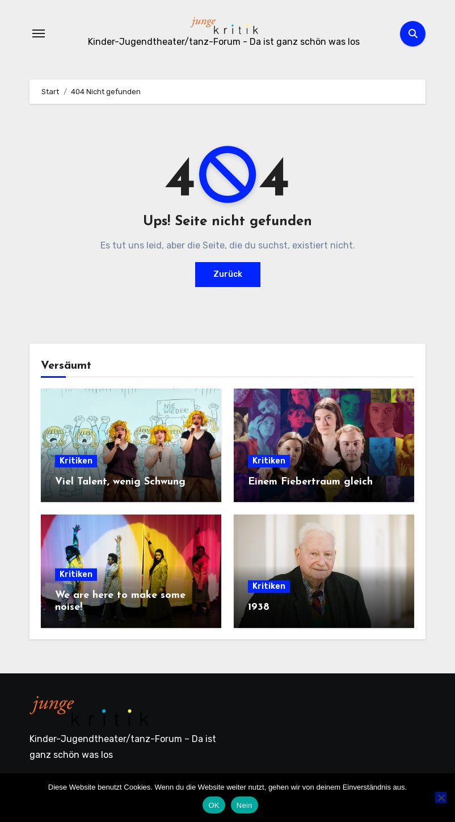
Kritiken (76, 461)
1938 (258, 607)
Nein (244, 805)
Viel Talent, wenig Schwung (120, 482)
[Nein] (440, 797)
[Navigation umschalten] (39, 33)
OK (213, 805)
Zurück (227, 274)
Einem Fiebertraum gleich (310, 482)
